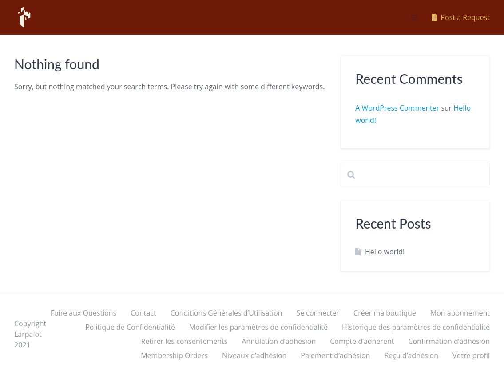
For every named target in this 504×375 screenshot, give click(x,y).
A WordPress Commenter (397, 108)
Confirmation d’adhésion (449, 341)
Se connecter (317, 313)
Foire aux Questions (84, 313)
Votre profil (471, 355)
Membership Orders (174, 355)
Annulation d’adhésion (279, 341)
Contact (143, 313)
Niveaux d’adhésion (254, 355)
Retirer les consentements (184, 341)
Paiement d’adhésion (335, 355)
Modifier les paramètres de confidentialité (258, 327)
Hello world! (385, 252)
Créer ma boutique (384, 313)
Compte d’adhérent (362, 341)
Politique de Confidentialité (130, 327)
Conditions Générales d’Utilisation (226, 313)
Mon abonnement (460, 313)
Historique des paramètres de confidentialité (416, 327)
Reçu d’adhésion (411, 355)
